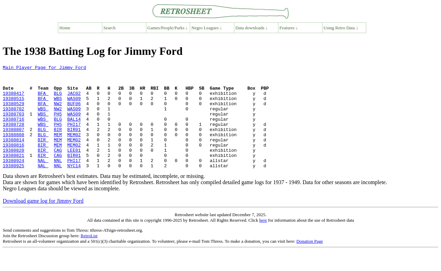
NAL (43, 180)
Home (64, 27)
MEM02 (74, 149)
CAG (58, 167)
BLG (58, 99)
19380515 (13, 105)
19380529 (13, 112)
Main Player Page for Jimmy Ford (44, 68)
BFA (43, 99)
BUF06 (74, 112)
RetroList (89, 256)
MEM (58, 149)
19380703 (13, 124)
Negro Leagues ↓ (207, 27)
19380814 (13, 155)
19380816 (13, 161)
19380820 (13, 167)
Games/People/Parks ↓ (167, 27)
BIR (58, 143)
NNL (58, 180)
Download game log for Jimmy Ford (43, 221)
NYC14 (74, 186)
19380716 (13, 130)
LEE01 (74, 167)
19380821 (13, 174)
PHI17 (74, 136)
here (263, 240)
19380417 (13, 99)
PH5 (58, 124)
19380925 (13, 186)
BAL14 (74, 130)
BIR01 (74, 143)
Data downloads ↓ (251, 27)
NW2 (58, 112)
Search (109, 27)
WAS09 (74, 105)
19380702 (13, 118)
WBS (58, 105)
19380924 (13, 180)
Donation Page (309, 261)
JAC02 (74, 99)
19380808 (13, 149)
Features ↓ (288, 27)
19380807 (13, 143)
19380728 (13, 136)
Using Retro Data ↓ (341, 27)
